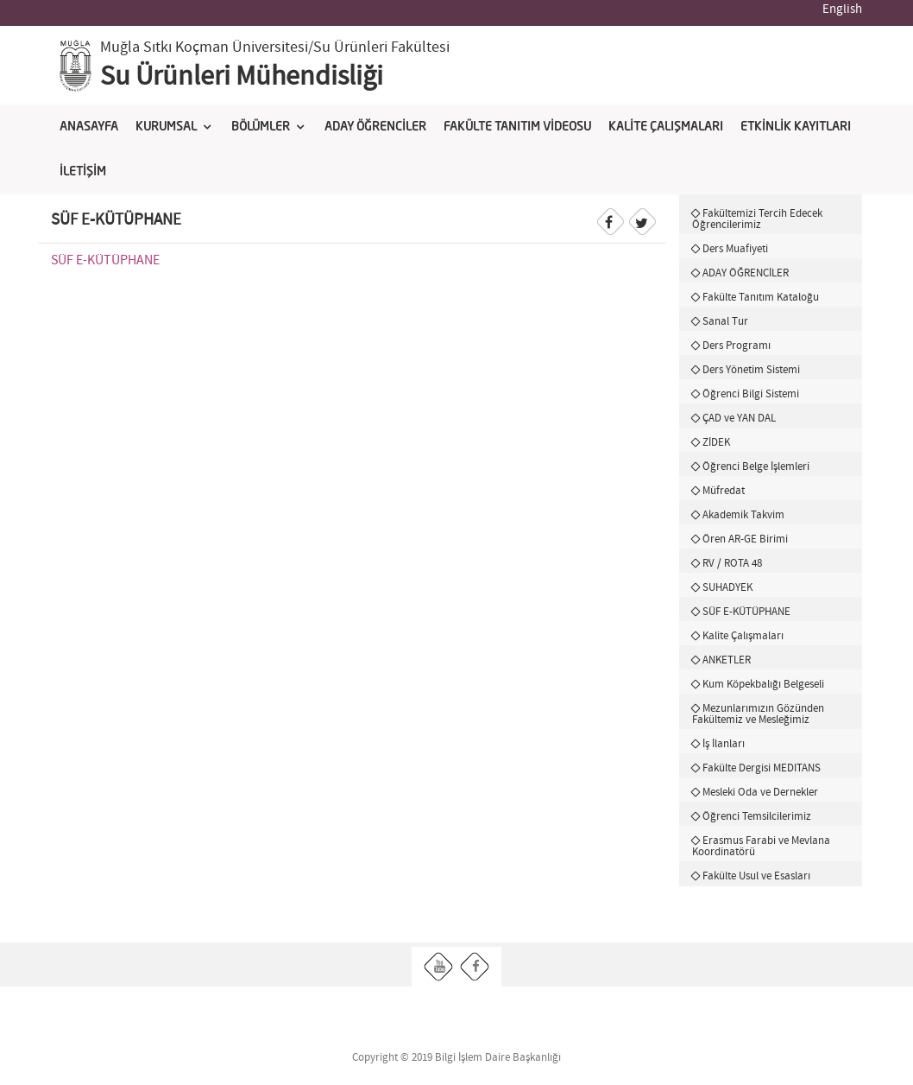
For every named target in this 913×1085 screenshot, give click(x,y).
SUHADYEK (727, 587)
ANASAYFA (89, 127)
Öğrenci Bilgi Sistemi (750, 394)
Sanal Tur (725, 321)
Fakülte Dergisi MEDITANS (761, 768)
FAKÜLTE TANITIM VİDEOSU (517, 127)
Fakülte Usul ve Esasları (756, 876)
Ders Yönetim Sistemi (751, 370)
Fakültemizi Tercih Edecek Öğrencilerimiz (757, 219)
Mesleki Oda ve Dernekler (760, 792)
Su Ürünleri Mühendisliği (241, 77)
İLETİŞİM (83, 172)
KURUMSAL (166, 127)
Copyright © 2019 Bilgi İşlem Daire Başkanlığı (456, 1057)
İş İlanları (723, 744)
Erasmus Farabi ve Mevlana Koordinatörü (761, 846)
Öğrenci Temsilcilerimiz (756, 816)
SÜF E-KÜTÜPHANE (105, 260)
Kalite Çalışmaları (743, 636)
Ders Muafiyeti (735, 249)
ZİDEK (716, 442)
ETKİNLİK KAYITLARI (795, 127)
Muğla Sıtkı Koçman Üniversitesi (204, 47)
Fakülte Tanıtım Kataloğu (760, 297)
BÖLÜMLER (260, 127)
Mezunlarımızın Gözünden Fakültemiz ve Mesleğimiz (758, 714)
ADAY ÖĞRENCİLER (375, 127)
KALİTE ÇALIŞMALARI (665, 127)
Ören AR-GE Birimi (745, 539)
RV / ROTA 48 (732, 563)
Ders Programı (736, 345)
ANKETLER (726, 660)
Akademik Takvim (743, 515)
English (842, 9)
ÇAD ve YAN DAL (739, 418)
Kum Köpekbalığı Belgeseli (763, 684)
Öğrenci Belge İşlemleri (755, 466)
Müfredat (723, 491)
